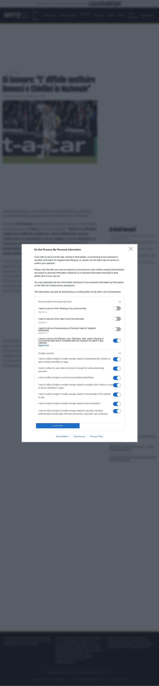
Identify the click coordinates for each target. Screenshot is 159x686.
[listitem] (79, 301)
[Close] (132, 250)
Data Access (79, 436)
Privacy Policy (96, 436)
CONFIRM (57, 426)
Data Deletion (62, 436)
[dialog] (80, 343)
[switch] (117, 308)
